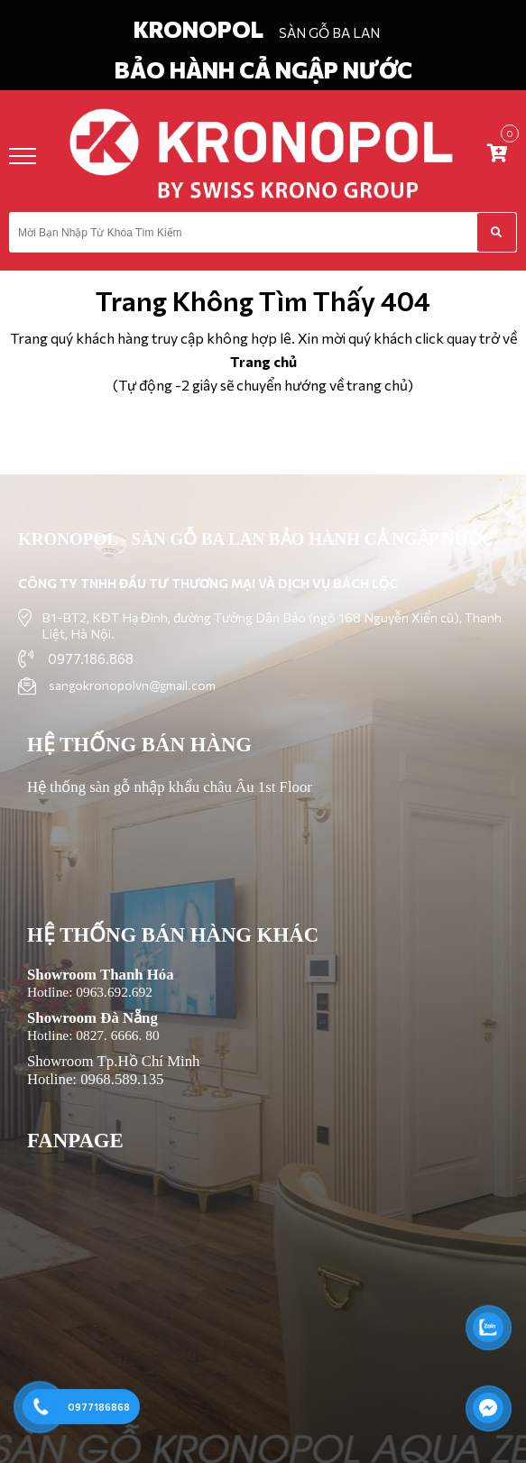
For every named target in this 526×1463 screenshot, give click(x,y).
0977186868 (99, 1406)
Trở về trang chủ (263, 435)
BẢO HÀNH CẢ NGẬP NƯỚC (263, 69)
